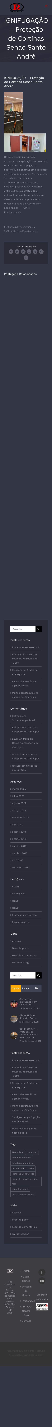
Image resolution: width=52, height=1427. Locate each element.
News (35, 231)
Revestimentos (20, 922)
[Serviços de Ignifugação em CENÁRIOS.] (14, 1002)
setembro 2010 (20, 867)
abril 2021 (17, 824)
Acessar (16, 941)
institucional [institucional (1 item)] (18, 1168)
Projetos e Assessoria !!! (26, 647)
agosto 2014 (19, 838)
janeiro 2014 (19, 846)
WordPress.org (20, 962)
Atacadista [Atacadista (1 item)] (17, 1152)
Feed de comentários (24, 955)
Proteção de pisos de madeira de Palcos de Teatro (24, 658)
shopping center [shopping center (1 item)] (20, 1189)
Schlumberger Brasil (24, 720)
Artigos (14, 231)
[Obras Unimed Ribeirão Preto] (14, 1017)
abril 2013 (17, 860)
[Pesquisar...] (22, 629)
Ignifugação (25, 231)
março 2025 (19, 788)
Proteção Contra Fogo (26, 1310)
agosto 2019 (19, 831)
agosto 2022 (19, 803)
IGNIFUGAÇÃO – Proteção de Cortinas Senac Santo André (28, 1033)
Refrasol (12, 227)
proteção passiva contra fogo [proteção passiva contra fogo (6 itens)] (24, 1181)
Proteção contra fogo (24, 915)
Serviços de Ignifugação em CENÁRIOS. (28, 1002)
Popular (15, 988)
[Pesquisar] (38, 629)
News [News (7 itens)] (31, 1168)
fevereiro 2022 (20, 817)
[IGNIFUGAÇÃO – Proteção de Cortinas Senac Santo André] (14, 1033)
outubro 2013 (19, 853)
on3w (40, 1355)
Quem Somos (26, 1278)
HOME (26, 1270)
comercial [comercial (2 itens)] (32, 1152)
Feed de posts (20, 948)
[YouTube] (41, 1280)
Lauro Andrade (20, 738)
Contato (26, 1320)
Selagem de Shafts (26, 1290)
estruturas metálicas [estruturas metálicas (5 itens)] (22, 1163)
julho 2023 (18, 796)
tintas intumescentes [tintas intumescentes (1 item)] (23, 1194)
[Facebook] (41, 1272)
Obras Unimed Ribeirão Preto (27, 1016)
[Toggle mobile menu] (46, 6)
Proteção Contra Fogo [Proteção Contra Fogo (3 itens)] (23, 1174)
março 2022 (19, 810)
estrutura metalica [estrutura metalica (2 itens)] (21, 1157)
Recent (26, 988)
